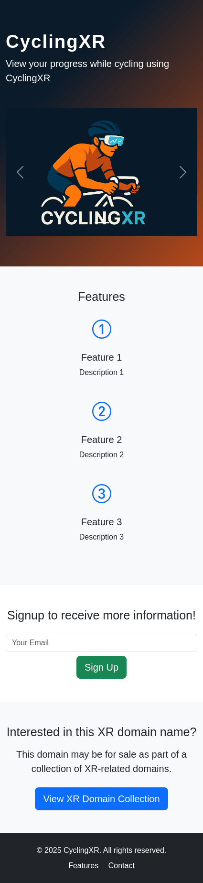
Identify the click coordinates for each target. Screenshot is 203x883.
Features (83, 865)
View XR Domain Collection (101, 799)
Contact (121, 865)
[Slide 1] (102, 222)
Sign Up (101, 667)
